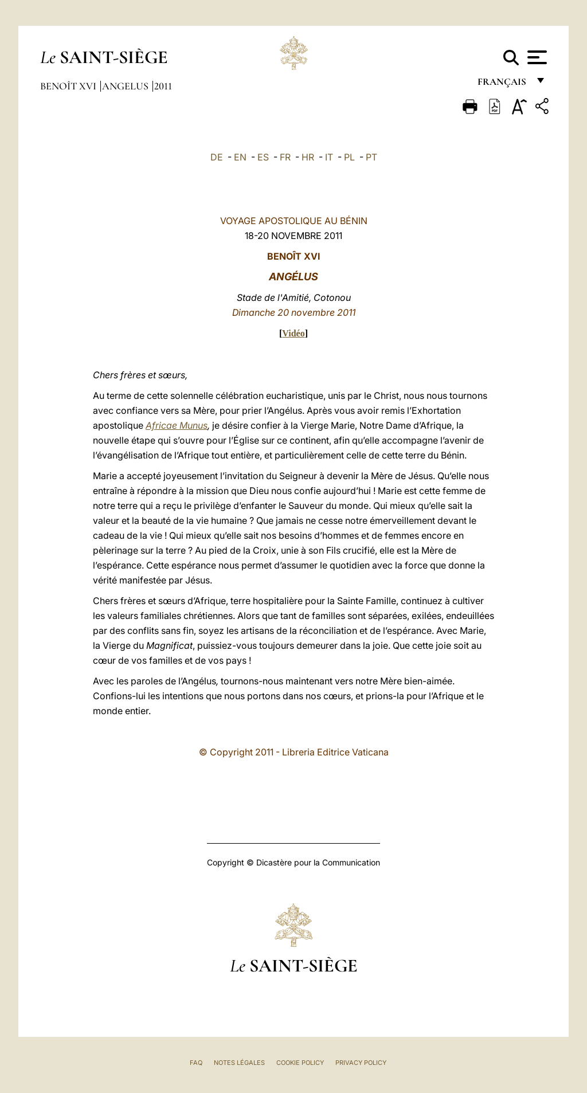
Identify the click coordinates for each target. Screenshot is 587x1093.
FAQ (196, 1063)
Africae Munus (177, 425)
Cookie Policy (300, 1063)
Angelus (126, 86)
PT (371, 157)
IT (329, 157)
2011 (163, 86)
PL (349, 157)
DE (216, 157)
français (503, 84)
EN (240, 157)
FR (285, 157)
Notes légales (239, 1063)
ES (263, 157)
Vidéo (293, 333)
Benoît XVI (69, 86)
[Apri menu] (536, 57)
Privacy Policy (360, 1063)
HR (308, 157)
